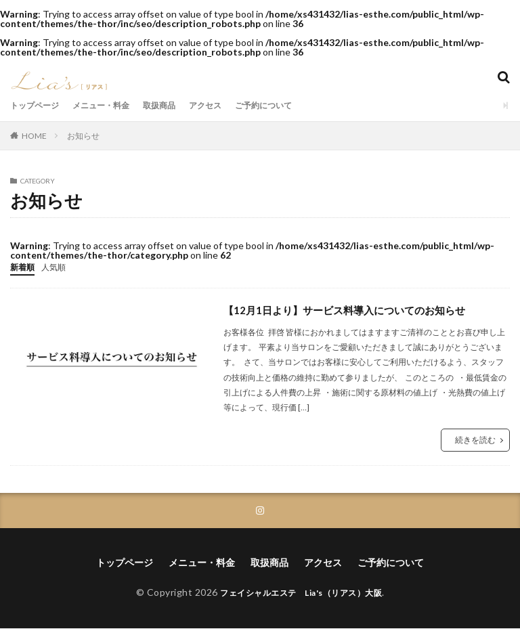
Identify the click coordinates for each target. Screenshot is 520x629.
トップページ (38, 105)
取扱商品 (179, 105)
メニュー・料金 (114, 105)
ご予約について (296, 105)
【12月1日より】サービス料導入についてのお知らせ (351, 309)
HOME (34, 135)
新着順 (24, 266)
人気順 (59, 266)
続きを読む (475, 439)
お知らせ (83, 136)
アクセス (231, 105)
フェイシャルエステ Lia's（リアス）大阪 (301, 593)
